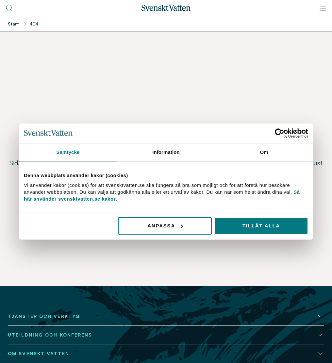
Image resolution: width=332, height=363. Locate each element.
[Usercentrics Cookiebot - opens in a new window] (279, 133)
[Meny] (323, 9)
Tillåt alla (261, 225)
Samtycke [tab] (68, 152)
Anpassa (165, 225)
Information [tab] (166, 152)
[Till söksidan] (9, 10)
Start (13, 23)
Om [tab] (264, 152)
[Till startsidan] (166, 9)
